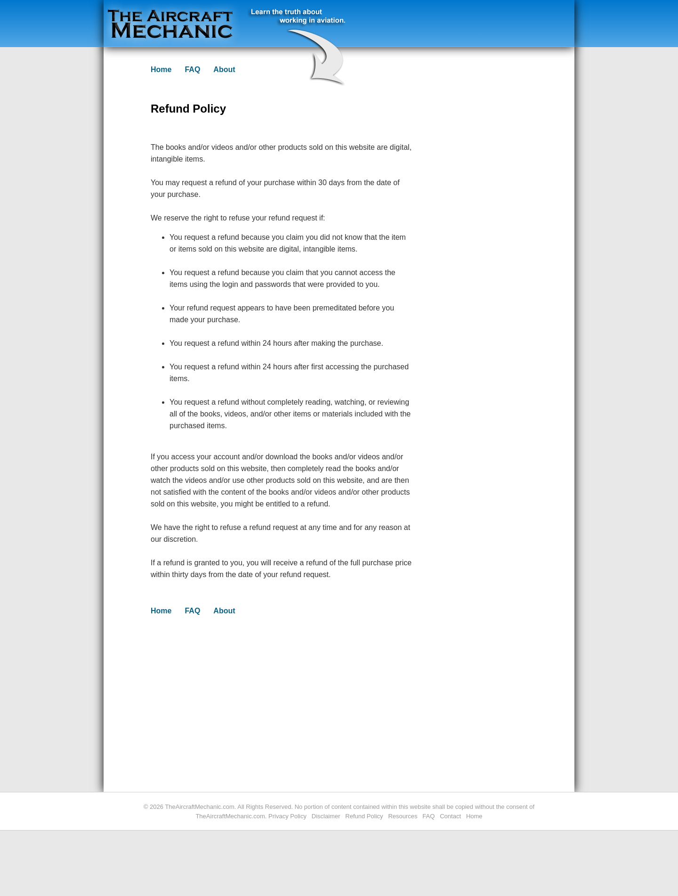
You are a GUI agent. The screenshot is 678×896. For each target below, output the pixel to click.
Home (161, 69)
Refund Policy (364, 816)
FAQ (192, 69)
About (224, 69)
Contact (450, 816)
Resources (402, 816)
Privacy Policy (287, 816)
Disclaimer (326, 816)
